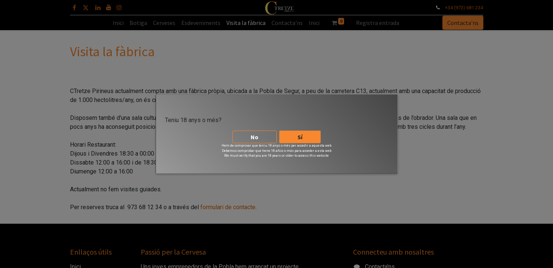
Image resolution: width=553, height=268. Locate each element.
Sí (300, 134)
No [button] (254, 134)
